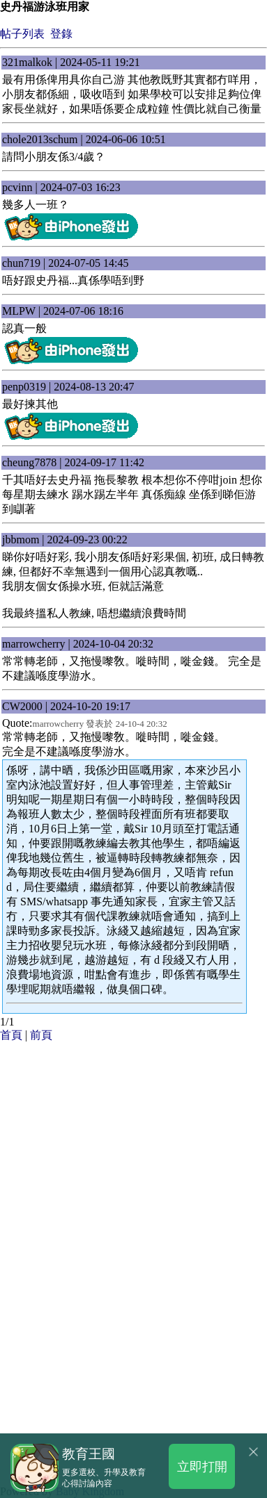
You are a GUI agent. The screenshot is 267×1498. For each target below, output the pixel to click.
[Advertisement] (133, 1176)
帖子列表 (22, 34)
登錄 (61, 34)
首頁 (11, 1035)
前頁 (41, 1035)
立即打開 (202, 1466)
